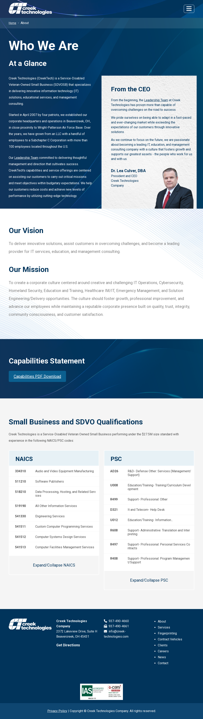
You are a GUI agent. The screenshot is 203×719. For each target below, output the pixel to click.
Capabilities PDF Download (37, 376)
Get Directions (68, 645)
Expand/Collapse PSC (149, 580)
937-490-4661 (116, 626)
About (162, 621)
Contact (163, 663)
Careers (163, 651)
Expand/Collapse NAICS (54, 565)
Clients (163, 645)
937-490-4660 (116, 621)
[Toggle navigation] (189, 9)
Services (164, 627)
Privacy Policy (57, 711)
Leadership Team (26, 158)
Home (12, 23)
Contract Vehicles (170, 639)
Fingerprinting (167, 633)
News (162, 657)
